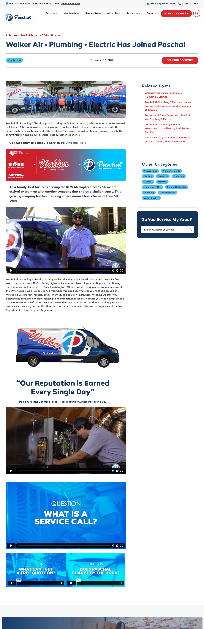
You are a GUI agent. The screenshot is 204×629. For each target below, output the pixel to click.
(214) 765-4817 (75, 143)
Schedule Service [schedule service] (176, 13)
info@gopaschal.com (161, 3)
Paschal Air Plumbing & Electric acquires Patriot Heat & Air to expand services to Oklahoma (168, 106)
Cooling (148, 176)
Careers (151, 13)
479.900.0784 (188, 3)
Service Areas (93, 13)
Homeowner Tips (152, 187)
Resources (134, 13)
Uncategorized (167, 192)
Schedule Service (179, 60)
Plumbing (149, 192)
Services (51, 13)
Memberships (71, 13)
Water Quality (151, 198)
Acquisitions (150, 171)
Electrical (163, 176)
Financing (179, 176)
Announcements (171, 171)
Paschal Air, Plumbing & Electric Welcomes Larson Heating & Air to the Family (167, 128)
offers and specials (70, 3)
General (148, 182)
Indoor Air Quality (176, 187)
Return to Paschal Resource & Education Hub (35, 35)
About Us (113, 13)
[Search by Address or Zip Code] (167, 229)
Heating (162, 182)
